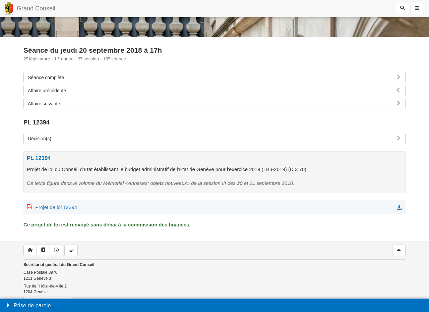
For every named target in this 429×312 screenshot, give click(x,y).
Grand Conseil (36, 8)
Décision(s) (39, 138)
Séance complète (46, 77)
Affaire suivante (44, 103)
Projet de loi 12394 (56, 207)
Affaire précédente (47, 90)
